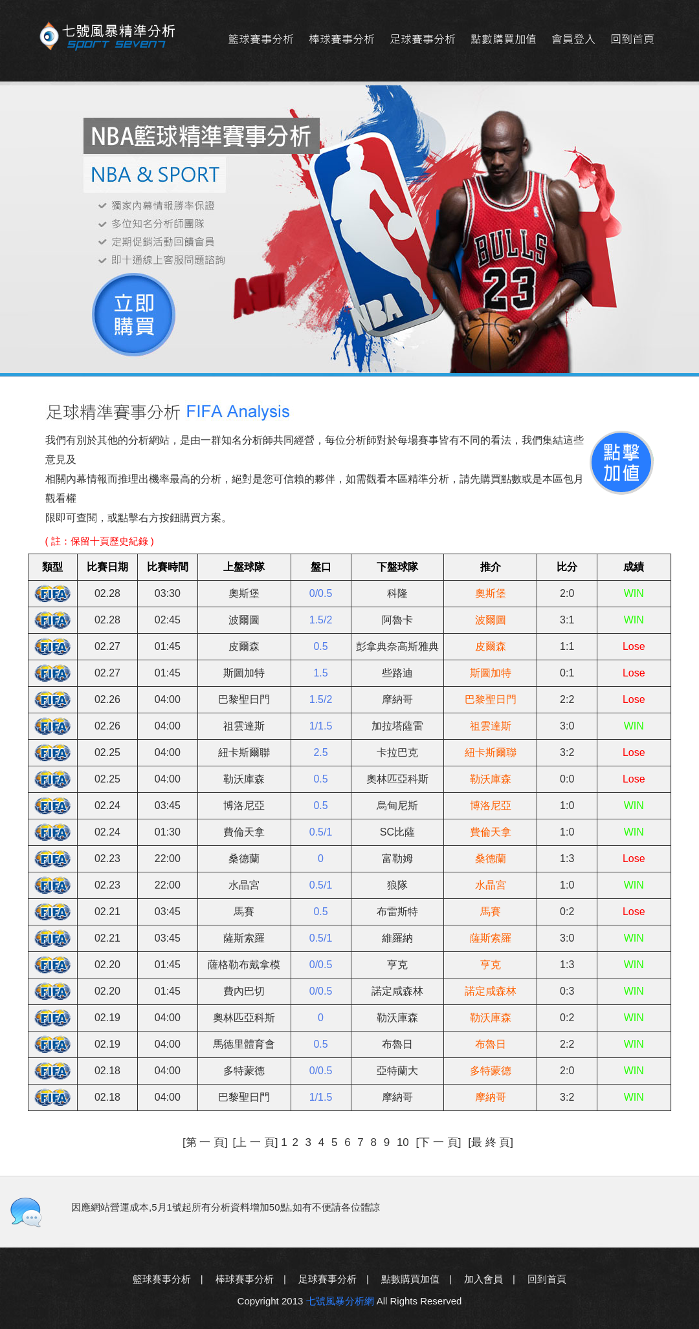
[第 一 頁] (205, 1142)
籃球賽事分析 (260, 40)
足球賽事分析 (422, 40)
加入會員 (483, 1278)
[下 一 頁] (440, 1142)
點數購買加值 (503, 40)
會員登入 (573, 40)
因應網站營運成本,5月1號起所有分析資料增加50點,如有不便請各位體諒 (225, 1207)
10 (404, 1142)
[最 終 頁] (490, 1142)
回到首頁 (632, 40)
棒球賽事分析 (341, 40)
